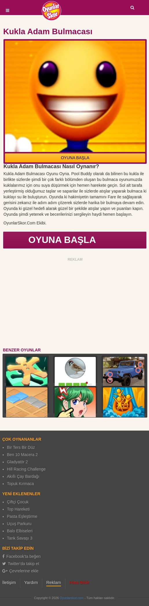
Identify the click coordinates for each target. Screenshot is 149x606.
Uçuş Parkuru (19, 523)
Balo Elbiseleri (20, 531)
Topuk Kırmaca (20, 483)
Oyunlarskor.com (72, 598)
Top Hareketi (18, 509)
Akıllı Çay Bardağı (23, 476)
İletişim (9, 582)
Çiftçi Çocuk (18, 502)
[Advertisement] (75, 303)
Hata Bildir (79, 582)
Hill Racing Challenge (26, 469)
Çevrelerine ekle (20, 571)
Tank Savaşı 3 (19, 538)
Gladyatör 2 (17, 462)
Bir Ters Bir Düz (21, 447)
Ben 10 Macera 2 (22, 454)
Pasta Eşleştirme (22, 516)
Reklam (53, 582)
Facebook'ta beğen (21, 556)
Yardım (31, 582)
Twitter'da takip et (20, 563)
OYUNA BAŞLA (75, 157)
